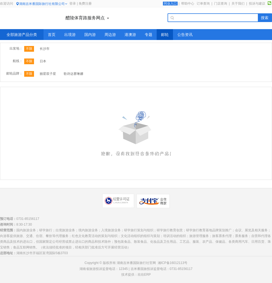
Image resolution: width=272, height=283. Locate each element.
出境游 (70, 34)
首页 (51, 34)
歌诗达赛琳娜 (73, 74)
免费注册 (85, 3)
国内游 (90, 34)
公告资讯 (185, 34)
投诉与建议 (257, 3)
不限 (29, 49)
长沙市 (45, 49)
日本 (43, 61)
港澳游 (130, 34)
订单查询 (203, 3)
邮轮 (165, 34)
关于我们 (238, 3)
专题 (148, 34)
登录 (72, 3)
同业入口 (170, 3)
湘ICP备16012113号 (172, 263)
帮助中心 (187, 3)
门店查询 (220, 3)
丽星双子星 (48, 74)
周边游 (110, 34)
